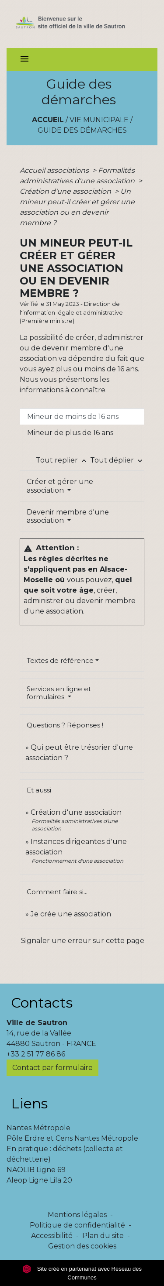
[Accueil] (82, 24)
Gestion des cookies (82, 1246)
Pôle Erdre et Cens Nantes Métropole (72, 1138)
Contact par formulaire (52, 1067)
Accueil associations (55, 170)
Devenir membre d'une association (68, 516)
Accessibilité (52, 1235)
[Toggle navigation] (24, 59)
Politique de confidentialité (77, 1225)
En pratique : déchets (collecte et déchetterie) (65, 1154)
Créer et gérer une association (60, 485)
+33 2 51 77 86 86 (36, 1054)
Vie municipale (99, 120)
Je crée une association (71, 914)
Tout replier (63, 460)
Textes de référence (60, 660)
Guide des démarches (82, 130)
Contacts (42, 1002)
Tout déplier (117, 460)
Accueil (48, 120)
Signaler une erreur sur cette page (82, 940)
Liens (29, 1103)
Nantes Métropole (38, 1128)
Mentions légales (77, 1215)
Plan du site (103, 1235)
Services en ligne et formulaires (59, 693)
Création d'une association (66, 191)
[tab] (82, 416)
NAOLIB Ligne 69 (36, 1170)
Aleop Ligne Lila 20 (39, 1180)
